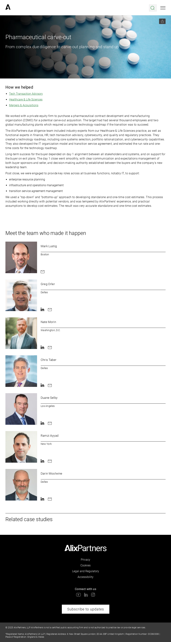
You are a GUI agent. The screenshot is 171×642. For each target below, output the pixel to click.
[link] (7, 8)
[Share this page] (162, 21)
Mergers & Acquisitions (23, 105)
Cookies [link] (85, 565)
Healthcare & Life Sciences (25, 99)
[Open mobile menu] (163, 8)
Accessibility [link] (85, 577)
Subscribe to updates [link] (85, 609)
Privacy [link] (85, 559)
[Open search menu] (153, 8)
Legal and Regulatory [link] (85, 571)
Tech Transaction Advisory (26, 93)
